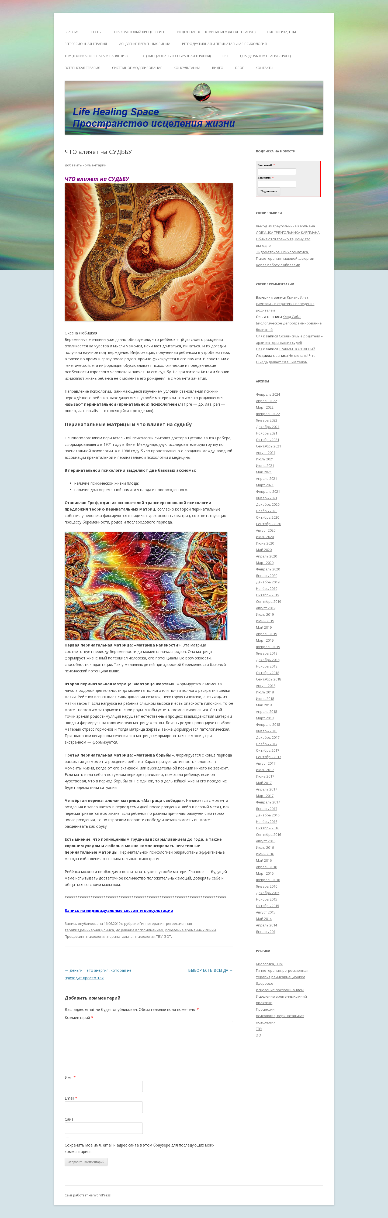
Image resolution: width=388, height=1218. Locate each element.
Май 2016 (264, 860)
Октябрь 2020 (267, 517)
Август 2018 (265, 685)
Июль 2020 (265, 536)
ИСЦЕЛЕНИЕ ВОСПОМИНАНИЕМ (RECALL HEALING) (216, 32)
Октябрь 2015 (267, 905)
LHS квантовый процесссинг (139, 32)
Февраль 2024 (268, 394)
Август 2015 (265, 912)
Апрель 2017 (266, 789)
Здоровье (264, 983)
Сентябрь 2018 (268, 679)
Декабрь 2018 (267, 659)
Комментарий (79, 1017)
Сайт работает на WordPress (87, 1195)
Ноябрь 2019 (266, 588)
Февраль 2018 (268, 724)
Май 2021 (264, 472)
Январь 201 (265, 931)
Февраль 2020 (268, 569)
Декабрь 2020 (267, 504)
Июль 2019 (265, 614)
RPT (225, 56)
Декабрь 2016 (267, 815)
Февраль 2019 (268, 646)
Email (71, 1098)
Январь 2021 (266, 497)
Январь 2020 (266, 575)
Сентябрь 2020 (268, 523)
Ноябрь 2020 (266, 510)
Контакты (264, 68)
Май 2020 (264, 549)
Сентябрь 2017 (268, 756)
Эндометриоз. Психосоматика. (282, 251)
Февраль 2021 (268, 491)
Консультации (187, 68)
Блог (239, 68)
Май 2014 (264, 918)
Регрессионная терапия (86, 44)
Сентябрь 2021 (268, 446)
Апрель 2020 (266, 556)
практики (264, 1002)
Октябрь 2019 (267, 595)
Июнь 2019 (265, 620)
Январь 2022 (266, 420)
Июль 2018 (265, 692)
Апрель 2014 (266, 925)
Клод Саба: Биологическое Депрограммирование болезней (289, 323)
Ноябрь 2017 (266, 743)
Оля (259, 336)
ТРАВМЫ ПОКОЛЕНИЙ (297, 349)
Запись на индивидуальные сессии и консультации (119, 910)
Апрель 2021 (266, 478)
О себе (96, 32)
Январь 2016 (266, 886)
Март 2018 (264, 718)
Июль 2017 (265, 769)
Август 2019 (265, 607)
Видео (217, 68)
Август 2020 (265, 530)
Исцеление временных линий (190, 930)
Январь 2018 (266, 730)
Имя (70, 1077)
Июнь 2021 (265, 465)
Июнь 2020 (265, 543)
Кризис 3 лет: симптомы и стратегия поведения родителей (285, 304)
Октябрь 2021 (267, 439)
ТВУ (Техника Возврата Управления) (96, 56)
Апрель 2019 (266, 633)
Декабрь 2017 (267, 737)
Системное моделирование (137, 68)
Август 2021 (265, 452)
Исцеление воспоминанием (139, 930)
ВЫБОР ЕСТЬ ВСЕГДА (210, 970)
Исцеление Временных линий (144, 44)
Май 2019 (264, 627)
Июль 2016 (265, 847)
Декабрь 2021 (267, 426)
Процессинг (75, 936)
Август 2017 (265, 763)
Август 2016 (265, 841)
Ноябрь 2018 (266, 666)
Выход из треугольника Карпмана (285, 226)
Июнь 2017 (265, 776)
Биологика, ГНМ (269, 964)
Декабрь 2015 (267, 892)
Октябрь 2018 (267, 672)
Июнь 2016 (265, 853)
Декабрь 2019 (267, 582)
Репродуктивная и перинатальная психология (224, 44)
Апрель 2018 (266, 711)
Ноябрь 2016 (266, 821)
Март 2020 (264, 562)
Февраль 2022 (268, 413)
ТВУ (159, 936)
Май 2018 (264, 705)
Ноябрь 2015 (266, 899)
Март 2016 (264, 873)
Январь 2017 (266, 808)
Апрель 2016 (266, 866)
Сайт (69, 1119)
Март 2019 (264, 640)
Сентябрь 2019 (268, 601)
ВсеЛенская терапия (82, 68)
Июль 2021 (265, 459)
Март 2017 (264, 795)
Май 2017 (264, 782)
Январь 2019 (266, 653)
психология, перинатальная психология (120, 936)
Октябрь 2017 (267, 750)
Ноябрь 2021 (266, 433)
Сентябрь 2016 (268, 834)
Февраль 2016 (268, 879)
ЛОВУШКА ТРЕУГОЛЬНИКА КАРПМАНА (288, 232)
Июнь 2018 (265, 698)
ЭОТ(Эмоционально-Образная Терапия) (175, 56)
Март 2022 (264, 407)
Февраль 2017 (268, 802)
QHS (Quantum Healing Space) (265, 56)
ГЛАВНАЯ (72, 32)
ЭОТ (167, 936)
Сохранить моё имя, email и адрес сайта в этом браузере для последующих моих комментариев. (139, 1148)
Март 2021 (264, 485)
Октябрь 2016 (267, 828)
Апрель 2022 (266, 400)
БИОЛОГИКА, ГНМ (281, 32)
